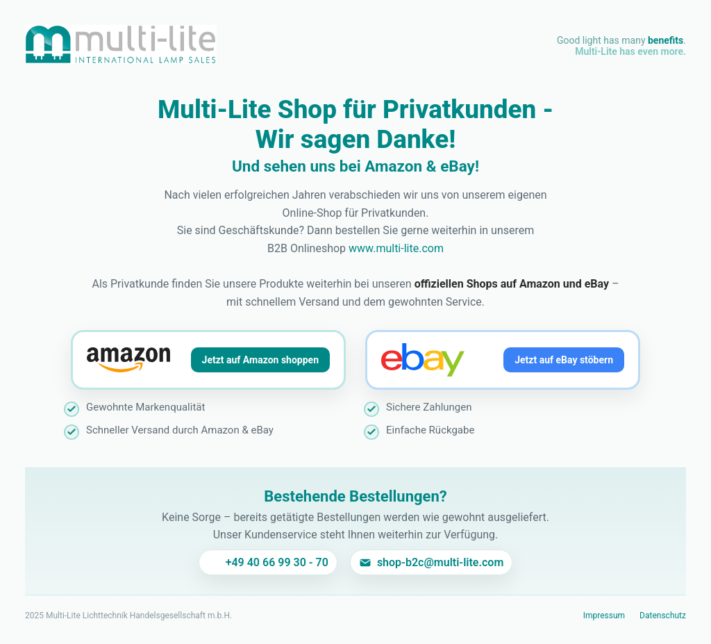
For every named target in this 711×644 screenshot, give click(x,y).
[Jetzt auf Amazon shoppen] (208, 360)
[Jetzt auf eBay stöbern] (502, 360)
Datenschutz (662, 615)
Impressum (604, 615)
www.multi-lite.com (396, 248)
